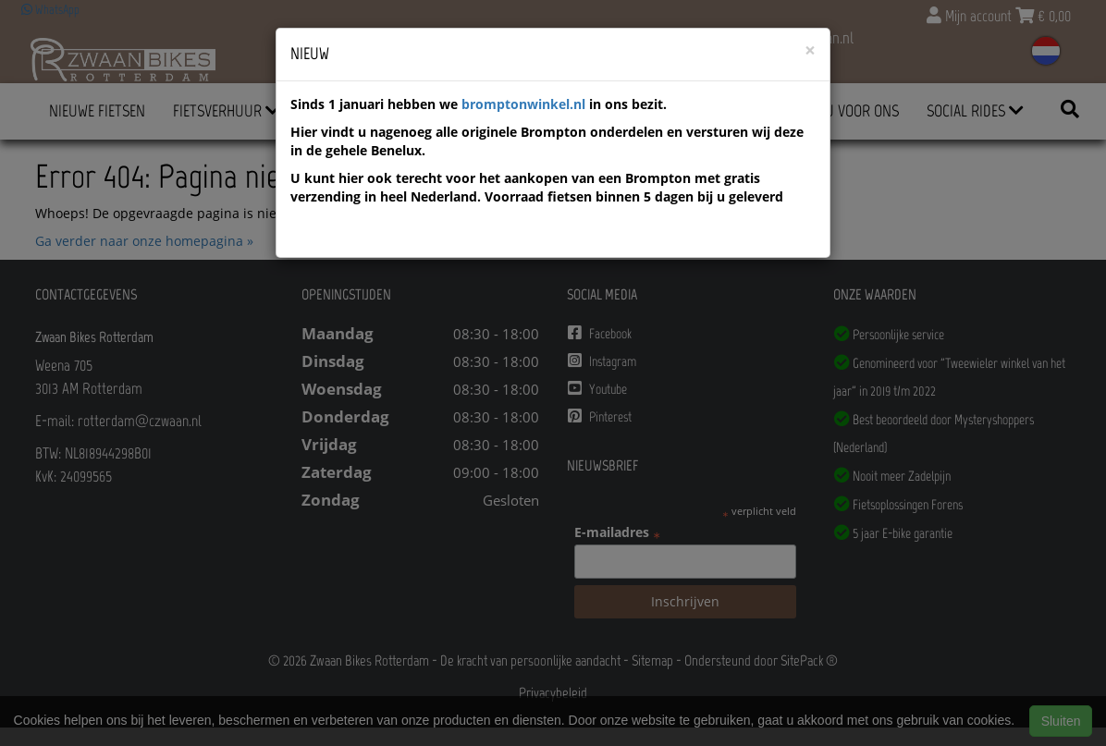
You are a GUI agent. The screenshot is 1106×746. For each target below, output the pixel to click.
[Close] (810, 50)
